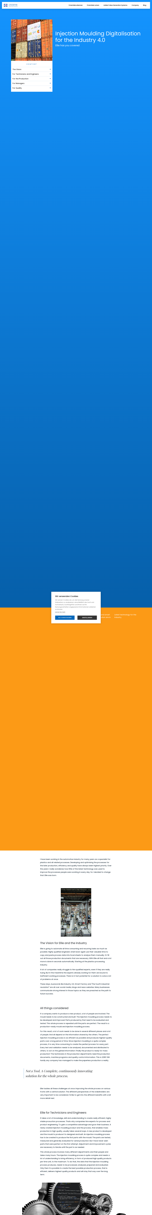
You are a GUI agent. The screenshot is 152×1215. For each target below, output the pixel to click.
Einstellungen (87, 618)
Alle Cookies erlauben (64, 617)
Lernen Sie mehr (60, 612)
